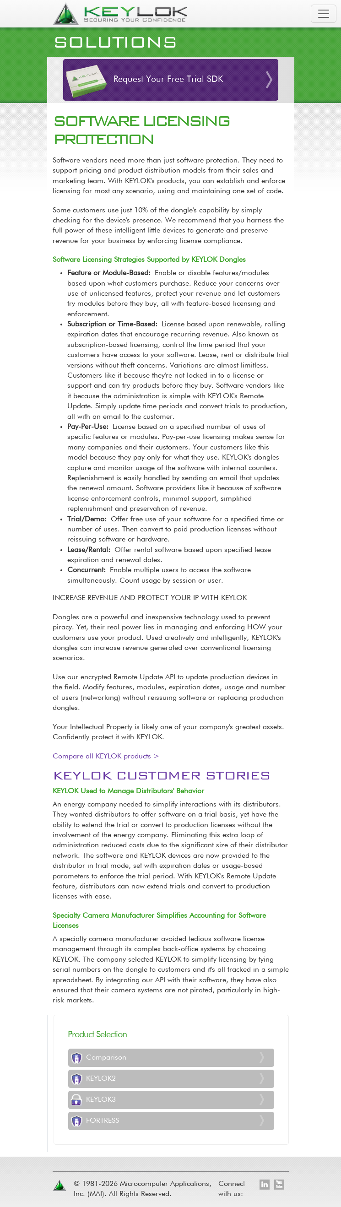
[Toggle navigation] (323, 14)
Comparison (106, 1057)
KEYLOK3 (101, 1100)
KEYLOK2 (101, 1079)
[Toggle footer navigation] (284, 1146)
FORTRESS (102, 1121)
